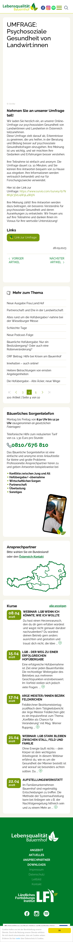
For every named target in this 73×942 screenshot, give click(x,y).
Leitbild (36, 879)
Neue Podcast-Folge (20, 335)
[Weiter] (42, 392)
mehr (18, 939)
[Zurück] (15, 392)
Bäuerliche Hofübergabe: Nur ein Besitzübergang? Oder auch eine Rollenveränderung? (27, 345)
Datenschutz (37, 874)
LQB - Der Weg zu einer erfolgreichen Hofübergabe (40, 655)
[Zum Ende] (49, 392)
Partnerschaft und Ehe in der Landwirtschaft (35, 310)
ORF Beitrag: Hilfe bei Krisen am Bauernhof (34, 356)
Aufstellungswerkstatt (43, 780)
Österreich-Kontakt (31, 556)
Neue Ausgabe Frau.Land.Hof (25, 303)
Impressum (36, 869)
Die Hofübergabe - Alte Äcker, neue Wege (33, 381)
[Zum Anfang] (9, 392)
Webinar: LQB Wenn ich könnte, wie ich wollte (41, 613)
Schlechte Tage (17, 328)
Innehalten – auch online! (23, 363)
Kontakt (36, 884)
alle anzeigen (57, 605)
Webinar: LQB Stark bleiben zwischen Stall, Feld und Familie (44, 739)
